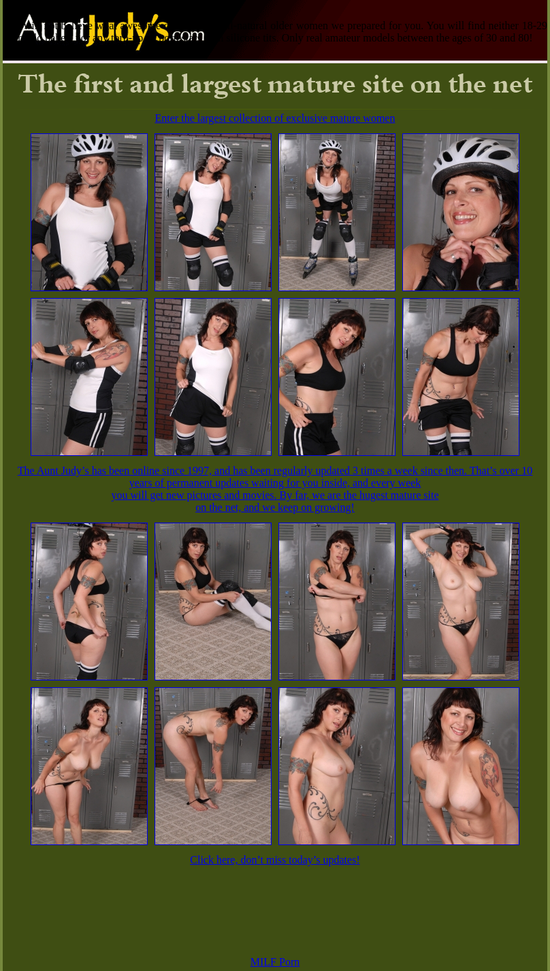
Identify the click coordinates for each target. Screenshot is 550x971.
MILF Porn (275, 962)
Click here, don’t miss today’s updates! (274, 860)
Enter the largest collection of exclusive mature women (275, 118)
